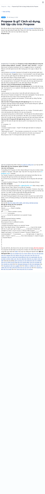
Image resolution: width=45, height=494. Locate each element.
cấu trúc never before (25, 282)
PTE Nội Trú (4, 476)
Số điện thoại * (9, 403)
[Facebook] (2, 465)
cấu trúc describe (21, 287)
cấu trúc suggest (14, 294)
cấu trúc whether (37, 289)
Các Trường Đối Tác (6, 492)
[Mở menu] (43, 2)
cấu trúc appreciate (31, 285)
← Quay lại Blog (5, 11)
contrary (8, 287)
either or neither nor (30, 294)
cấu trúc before (15, 284)
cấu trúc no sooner (27, 297)
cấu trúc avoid (7, 297)
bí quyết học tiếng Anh (27, 193)
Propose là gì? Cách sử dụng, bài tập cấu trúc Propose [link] (25, 6)
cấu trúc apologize (34, 292)
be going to (7, 294)
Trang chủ (3, 6)
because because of (23, 292)
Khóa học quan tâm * (11, 416)
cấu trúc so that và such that (9, 290)
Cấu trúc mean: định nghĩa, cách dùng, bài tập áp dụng (22, 231)
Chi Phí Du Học (4, 488)
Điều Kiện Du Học (5, 490)
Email (6, 409)
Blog (9, 6)
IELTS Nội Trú (4, 472)
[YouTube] (4, 465)
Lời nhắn (7, 423)
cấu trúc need (11, 285)
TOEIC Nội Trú (4, 474)
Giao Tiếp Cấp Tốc (5, 479)
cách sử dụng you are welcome (23, 289)
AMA (16, 280)
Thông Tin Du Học (5, 485)
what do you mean (32, 287)
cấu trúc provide (34, 290)
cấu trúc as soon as (25, 296)
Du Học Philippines (6, 483)
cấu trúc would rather (23, 290)
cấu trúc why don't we (26, 284)
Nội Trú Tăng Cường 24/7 (8, 469)
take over (13, 287)
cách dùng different (20, 285)
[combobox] (22, 419)
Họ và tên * (8, 396)
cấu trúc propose (29, 56)
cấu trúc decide (14, 282)
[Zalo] (7, 465)
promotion (13, 100)
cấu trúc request (5, 284)
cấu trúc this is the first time (12, 296)
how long (19, 297)
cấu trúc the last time (37, 282)
